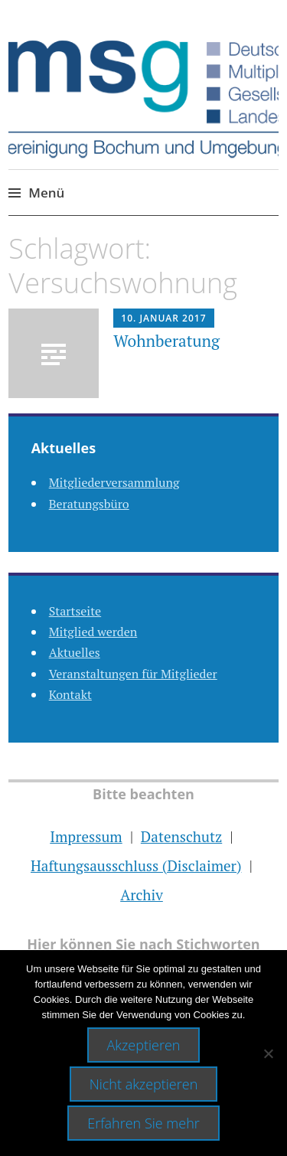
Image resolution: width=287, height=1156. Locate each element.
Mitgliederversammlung (114, 482)
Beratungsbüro (89, 503)
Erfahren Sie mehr (143, 1123)
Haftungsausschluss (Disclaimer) (136, 865)
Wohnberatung (168, 340)
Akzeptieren (144, 1045)
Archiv (141, 894)
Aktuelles (74, 652)
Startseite (75, 610)
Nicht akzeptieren (144, 1084)
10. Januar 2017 (163, 318)
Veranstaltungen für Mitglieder (133, 673)
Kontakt (70, 694)
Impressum (86, 836)
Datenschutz (181, 836)
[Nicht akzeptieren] (268, 1053)
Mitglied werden (93, 631)
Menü (46, 192)
